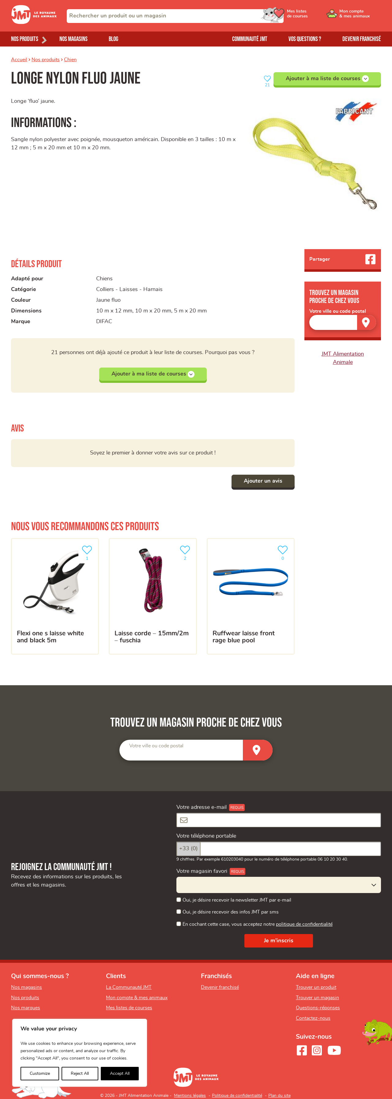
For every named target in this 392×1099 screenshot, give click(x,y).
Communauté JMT (249, 39)
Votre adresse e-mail (201, 807)
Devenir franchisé (361, 39)
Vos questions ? (304, 39)
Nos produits (46, 59)
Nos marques (25, 1007)
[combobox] (175, 16)
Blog (113, 39)
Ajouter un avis (263, 481)
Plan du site (279, 1095)
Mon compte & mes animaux (137, 997)
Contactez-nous (313, 1018)
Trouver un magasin (317, 997)
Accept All (120, 1073)
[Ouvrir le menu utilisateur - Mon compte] (360, 15)
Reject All (80, 1073)
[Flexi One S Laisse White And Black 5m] (55, 596)
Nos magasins (73, 39)
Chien (70, 59)
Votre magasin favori (201, 871)
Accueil (19, 59)
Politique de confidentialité (237, 1095)
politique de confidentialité (304, 924)
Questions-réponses (318, 1007)
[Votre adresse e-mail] (278, 820)
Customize (40, 1073)
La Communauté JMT (129, 987)
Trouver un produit (316, 987)
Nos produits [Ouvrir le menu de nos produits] (24, 39)
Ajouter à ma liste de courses (327, 78)
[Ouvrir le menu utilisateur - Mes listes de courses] (314, 15)
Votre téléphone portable (206, 836)
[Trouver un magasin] (366, 322)
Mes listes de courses (129, 1007)
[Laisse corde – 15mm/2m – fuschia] (153, 596)
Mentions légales (190, 1095)
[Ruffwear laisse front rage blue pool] (251, 596)
